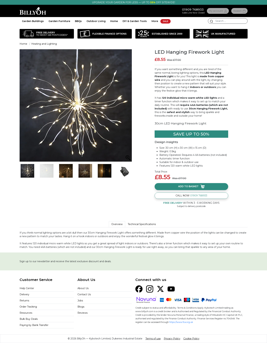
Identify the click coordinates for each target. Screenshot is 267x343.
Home (114, 21)
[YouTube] (171, 288)
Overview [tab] (117, 224)
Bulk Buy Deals (29, 318)
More (155, 21)
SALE (165, 21)
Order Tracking (28, 306)
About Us (83, 288)
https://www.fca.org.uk (181, 322)
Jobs (80, 300)
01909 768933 (193, 9)
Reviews (82, 312)
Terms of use (153, 338)
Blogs (80, 306)
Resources (26, 312)
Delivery (24, 294)
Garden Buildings (33, 21)
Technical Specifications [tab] (142, 224)
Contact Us (84, 294)
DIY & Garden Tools (135, 21)
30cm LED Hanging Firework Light (180, 123)
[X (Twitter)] (160, 288)
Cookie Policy (191, 338)
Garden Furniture (59, 21)
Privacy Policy (172, 338)
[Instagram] (149, 288)
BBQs (78, 21)
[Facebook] (139, 288)
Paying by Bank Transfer (34, 325)
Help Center (27, 288)
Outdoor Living (96, 21)
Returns (24, 300)
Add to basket (191, 186)
